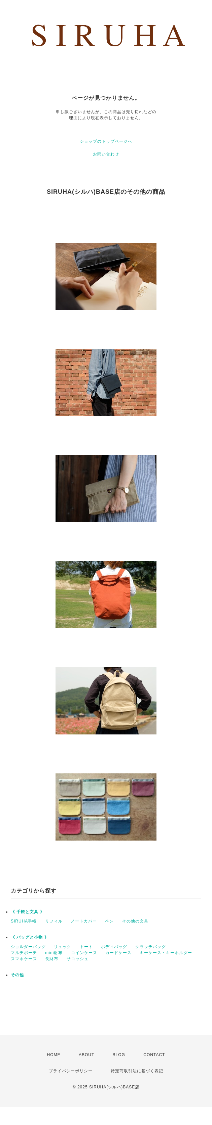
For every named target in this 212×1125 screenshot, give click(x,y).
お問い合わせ (106, 154)
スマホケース (24, 958)
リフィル (54, 921)
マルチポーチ (24, 952)
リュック (62, 946)
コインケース (84, 952)
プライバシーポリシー (71, 1071)
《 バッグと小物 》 (30, 937)
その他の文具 (135, 921)
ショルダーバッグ (28, 946)
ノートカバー (84, 921)
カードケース (118, 952)
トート (86, 946)
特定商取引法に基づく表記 (137, 1071)
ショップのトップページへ (106, 141)
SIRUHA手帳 (24, 921)
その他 (17, 975)
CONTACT (154, 1054)
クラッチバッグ (150, 946)
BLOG (119, 1054)
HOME (54, 1054)
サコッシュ (78, 958)
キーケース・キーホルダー (166, 952)
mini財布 (54, 952)
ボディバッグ (114, 946)
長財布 (51, 958)
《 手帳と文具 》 (27, 911)
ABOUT (86, 1054)
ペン (109, 921)
